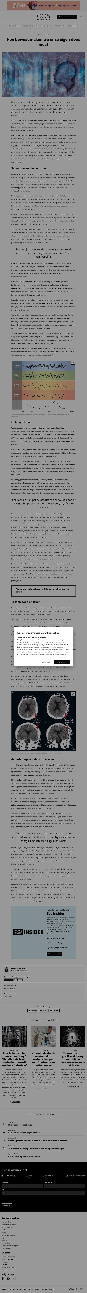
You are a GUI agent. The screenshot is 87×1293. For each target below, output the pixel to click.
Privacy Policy (62, 654)
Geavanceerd (46, 662)
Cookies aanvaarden (62, 662)
